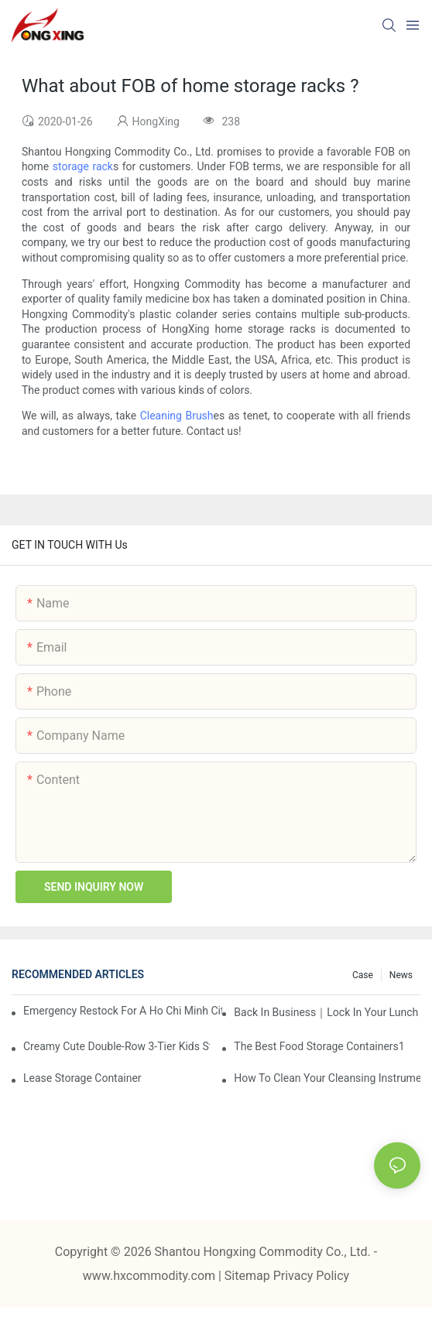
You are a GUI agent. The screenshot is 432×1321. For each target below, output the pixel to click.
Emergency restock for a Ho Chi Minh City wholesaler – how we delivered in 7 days (122, 1010)
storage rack (83, 166)
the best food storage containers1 (319, 1046)
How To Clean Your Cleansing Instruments (327, 1078)
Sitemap (249, 1275)
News (401, 975)
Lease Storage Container (82, 1078)
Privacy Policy (311, 1275)
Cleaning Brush (177, 415)
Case (362, 975)
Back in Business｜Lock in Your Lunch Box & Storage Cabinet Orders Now (327, 1012)
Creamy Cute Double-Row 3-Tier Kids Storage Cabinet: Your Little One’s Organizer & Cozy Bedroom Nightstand (116, 1046)
